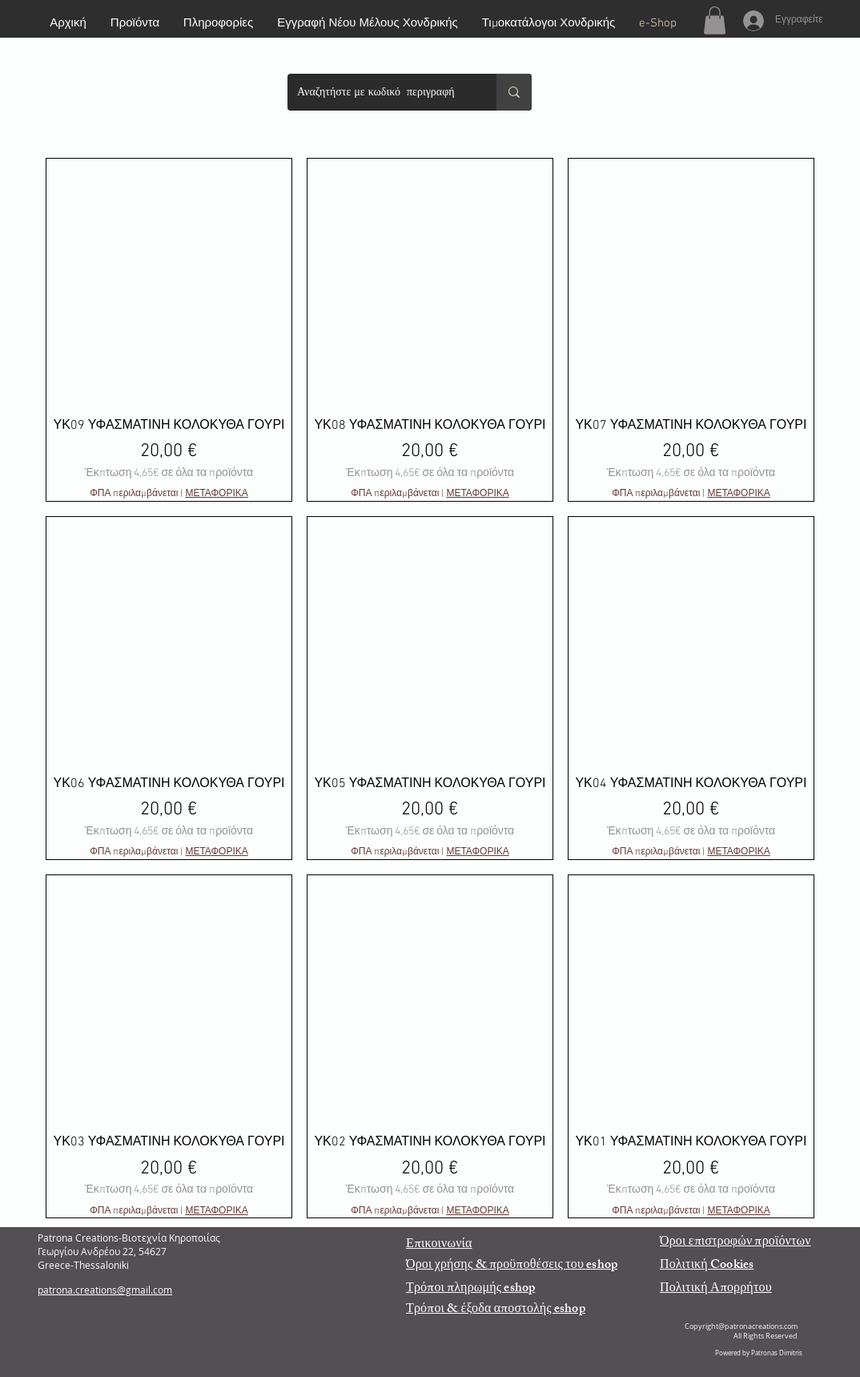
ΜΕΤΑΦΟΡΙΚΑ (216, 493)
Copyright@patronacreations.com (741, 1326)
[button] (714, 20)
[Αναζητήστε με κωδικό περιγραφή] (380, 92)
